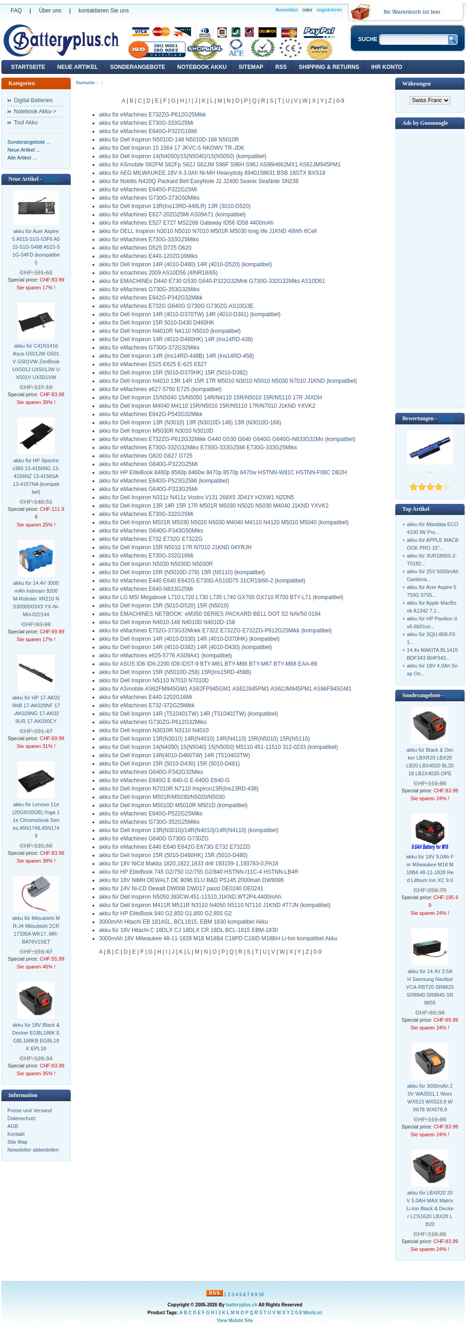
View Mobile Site (235, 1320)
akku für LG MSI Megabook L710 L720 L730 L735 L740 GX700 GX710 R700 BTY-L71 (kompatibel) (221, 597)
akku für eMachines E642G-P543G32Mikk (150, 414)
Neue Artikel (77, 67)
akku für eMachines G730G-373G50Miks (149, 198)
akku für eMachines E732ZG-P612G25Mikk (152, 114)
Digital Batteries (33, 100)
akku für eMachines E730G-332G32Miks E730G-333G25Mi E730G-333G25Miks (198, 447)
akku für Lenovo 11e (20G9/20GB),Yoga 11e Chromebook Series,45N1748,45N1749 (36, 820)
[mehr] (51, 179)
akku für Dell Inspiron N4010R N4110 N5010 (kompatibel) (170, 331)
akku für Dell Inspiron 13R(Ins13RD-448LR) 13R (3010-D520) (175, 206)
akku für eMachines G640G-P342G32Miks (151, 772)
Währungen (416, 83)
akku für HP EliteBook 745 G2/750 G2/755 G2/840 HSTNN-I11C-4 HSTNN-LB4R (198, 872)
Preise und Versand (29, 1110)
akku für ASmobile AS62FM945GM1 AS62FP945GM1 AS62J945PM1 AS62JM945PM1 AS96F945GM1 (225, 689)
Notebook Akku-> (35, 111)
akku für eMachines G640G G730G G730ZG (153, 838)
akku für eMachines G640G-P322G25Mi (148, 464)
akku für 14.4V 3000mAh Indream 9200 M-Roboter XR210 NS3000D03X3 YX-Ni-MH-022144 (36, 598)
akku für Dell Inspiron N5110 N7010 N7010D (153, 680)
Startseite (28, 67)
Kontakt (16, 1134)
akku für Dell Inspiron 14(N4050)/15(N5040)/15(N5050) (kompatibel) (182, 156)
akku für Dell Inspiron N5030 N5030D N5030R (156, 564)
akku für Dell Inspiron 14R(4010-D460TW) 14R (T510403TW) (174, 755)
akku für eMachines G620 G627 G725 (145, 456)
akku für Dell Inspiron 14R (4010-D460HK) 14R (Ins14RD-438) (176, 339)
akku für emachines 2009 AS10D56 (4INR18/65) (158, 273)
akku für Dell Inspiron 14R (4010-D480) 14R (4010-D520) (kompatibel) (185, 264)
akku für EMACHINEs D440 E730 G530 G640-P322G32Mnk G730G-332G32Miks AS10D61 (212, 281)
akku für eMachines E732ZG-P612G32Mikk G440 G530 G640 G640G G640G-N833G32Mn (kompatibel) (227, 439)
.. (430, 470)
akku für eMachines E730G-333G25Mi (146, 123)
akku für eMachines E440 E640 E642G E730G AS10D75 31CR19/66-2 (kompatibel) (202, 580)
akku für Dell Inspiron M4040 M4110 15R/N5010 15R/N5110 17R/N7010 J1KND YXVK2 (207, 406)
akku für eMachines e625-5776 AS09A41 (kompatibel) (165, 655)
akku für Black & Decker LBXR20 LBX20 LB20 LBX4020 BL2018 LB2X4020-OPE (430, 761)
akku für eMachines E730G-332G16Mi (146, 555)
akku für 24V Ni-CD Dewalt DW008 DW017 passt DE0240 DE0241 (181, 888)
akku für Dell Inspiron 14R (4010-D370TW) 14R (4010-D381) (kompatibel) (190, 314)
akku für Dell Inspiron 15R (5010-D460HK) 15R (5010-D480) (173, 855)
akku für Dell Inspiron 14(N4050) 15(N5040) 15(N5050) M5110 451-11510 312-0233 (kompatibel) (218, 747)
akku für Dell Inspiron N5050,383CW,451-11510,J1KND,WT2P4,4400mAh (190, 897)
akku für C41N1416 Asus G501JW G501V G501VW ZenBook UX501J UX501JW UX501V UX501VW (36, 361)
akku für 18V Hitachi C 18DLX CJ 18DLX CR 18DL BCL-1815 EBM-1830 (188, 930)
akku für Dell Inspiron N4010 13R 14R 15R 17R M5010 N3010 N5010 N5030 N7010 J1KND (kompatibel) (228, 381)
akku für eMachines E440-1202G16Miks (148, 256)
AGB (12, 1126)
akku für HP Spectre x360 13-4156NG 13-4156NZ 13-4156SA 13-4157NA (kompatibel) (36, 476)
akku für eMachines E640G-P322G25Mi (148, 189)
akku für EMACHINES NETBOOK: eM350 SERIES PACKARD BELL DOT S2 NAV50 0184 (210, 614)
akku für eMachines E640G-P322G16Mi (148, 131)
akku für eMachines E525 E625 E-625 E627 (153, 364)
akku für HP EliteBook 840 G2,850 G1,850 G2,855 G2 (165, 913)
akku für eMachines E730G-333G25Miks (149, 239)
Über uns (50, 10)
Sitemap (251, 67)
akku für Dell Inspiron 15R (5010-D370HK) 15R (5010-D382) (173, 372)
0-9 (340, 101)
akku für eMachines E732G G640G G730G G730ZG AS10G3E (176, 306)
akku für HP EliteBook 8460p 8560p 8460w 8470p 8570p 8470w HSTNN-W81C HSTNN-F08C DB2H (223, 472)
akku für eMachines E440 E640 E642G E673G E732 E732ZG (175, 847)
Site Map (17, 1142)
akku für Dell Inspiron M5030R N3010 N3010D (156, 431)
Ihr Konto (386, 67)
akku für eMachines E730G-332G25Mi (146, 514)
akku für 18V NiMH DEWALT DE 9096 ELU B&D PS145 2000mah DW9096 (191, 880)
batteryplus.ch (242, 1304)
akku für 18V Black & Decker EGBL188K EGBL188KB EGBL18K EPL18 (36, 1036)
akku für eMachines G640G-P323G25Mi (148, 489)
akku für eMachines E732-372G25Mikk (147, 705)
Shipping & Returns (329, 67)
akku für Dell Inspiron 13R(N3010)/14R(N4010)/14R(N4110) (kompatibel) (188, 830)
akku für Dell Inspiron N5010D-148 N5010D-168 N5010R (169, 139)
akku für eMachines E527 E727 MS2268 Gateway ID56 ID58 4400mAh (186, 223)
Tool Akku (25, 122)
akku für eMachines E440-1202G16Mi (145, 697)
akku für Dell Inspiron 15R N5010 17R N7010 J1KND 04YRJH (175, 547)
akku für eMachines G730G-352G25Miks (149, 822)
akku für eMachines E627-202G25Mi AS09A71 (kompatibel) (172, 214)
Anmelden (286, 9)
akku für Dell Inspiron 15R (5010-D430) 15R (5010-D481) (169, 763)
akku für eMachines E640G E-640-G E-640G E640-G (164, 780)
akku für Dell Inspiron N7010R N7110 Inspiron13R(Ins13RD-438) (179, 788)
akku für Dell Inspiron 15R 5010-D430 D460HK (156, 322)
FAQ (16, 10)
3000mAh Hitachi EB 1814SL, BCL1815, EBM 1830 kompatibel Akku (183, 922)
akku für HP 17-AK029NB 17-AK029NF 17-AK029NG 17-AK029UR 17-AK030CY (36, 709)
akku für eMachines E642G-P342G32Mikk (150, 297)
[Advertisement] (430, 267)
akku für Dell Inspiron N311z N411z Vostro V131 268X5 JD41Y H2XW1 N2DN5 (196, 497)
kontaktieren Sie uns (104, 10)
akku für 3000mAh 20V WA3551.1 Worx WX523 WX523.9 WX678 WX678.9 (430, 1097)
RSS (281, 67)
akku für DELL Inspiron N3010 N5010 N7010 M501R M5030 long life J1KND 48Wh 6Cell (208, 231)
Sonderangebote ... (29, 142)
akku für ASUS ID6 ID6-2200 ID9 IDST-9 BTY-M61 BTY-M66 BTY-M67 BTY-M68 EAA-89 (208, 664)
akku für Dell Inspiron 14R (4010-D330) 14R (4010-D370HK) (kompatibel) (189, 639)
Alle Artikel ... (22, 157)
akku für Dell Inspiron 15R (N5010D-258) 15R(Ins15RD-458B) (175, 672)
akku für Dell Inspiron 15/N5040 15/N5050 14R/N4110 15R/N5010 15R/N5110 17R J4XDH (210, 397)
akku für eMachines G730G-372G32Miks (149, 347)
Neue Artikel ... (24, 150)
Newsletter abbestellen (33, 1149)
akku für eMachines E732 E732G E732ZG (150, 539)
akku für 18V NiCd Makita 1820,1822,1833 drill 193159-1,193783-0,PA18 (188, 863)
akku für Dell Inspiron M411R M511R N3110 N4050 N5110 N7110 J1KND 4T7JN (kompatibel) (215, 905)
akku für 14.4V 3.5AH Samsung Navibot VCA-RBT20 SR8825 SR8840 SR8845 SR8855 (430, 986)
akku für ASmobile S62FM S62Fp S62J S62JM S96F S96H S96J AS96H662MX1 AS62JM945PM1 (220, 164)
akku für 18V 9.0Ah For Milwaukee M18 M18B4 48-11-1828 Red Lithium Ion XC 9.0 (430, 868)
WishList (312, 1312)
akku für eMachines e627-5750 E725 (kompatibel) (160, 389)
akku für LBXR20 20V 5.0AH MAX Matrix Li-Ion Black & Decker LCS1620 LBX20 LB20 (430, 1208)
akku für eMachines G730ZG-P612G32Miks (153, 722)
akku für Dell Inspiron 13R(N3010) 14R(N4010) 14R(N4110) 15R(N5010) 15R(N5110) (204, 738)
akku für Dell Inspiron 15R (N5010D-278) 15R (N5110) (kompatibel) (182, 572)
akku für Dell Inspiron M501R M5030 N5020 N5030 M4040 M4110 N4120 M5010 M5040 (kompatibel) (224, 522)
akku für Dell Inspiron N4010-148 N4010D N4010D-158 (167, 622)
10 (261, 1294)
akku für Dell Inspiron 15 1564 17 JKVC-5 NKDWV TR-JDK (172, 148)
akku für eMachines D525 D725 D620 (145, 248)
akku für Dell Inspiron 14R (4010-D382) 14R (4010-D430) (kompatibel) (185, 647)
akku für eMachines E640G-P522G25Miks (150, 813)
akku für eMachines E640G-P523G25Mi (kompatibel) (164, 481)
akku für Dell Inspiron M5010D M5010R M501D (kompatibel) (173, 805)
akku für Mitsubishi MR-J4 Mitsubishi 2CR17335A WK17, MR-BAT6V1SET (36, 929)
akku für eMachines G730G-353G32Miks (149, 289)
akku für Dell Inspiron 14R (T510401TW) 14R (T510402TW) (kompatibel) (188, 714)
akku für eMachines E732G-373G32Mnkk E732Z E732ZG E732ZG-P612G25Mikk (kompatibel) (215, 630)
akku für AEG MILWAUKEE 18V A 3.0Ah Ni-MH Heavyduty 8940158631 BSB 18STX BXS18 (212, 173)
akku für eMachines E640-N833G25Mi (146, 589)
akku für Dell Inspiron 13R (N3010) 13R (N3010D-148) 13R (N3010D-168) (190, 422)
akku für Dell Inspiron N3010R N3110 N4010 (153, 730)
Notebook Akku (202, 67)
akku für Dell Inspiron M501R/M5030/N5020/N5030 (162, 797)
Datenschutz (21, 1118)
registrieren (329, 9)
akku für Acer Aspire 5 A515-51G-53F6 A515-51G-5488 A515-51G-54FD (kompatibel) (36, 246)
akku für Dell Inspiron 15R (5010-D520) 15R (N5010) (164, 605)
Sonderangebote (137, 67)
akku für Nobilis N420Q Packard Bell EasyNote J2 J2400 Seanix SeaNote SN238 (199, 181)
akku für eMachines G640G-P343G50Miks (151, 530)
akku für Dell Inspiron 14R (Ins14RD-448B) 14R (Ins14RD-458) (176, 356)
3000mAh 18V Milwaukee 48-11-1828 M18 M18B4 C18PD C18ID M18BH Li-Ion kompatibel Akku (218, 938)
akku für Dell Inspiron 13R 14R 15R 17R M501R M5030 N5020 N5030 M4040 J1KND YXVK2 (214, 506)
